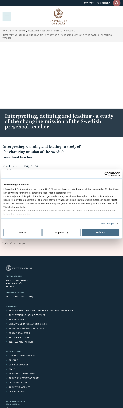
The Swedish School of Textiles (27, 252)
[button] (115, 128)
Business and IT (18, 257)
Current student (18, 302)
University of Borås (14, 31)
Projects (69, 31)
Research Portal (51, 31)
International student (22, 293)
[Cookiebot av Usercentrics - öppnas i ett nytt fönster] (107, 174)
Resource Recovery (20, 275)
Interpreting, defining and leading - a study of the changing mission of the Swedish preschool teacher (58, 36)
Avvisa (22, 232)
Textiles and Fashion (21, 279)
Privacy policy (17, 329)
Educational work (19, 270)
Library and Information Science (28, 261)
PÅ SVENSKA (103, 3)
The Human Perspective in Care (26, 266)
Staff (12, 307)
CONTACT (89, 3)
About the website (19, 324)
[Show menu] (7, 16)
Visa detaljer (107, 223)
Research (33, 31)
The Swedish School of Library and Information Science (41, 248)
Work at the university (22, 311)
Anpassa (61, 232)
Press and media (18, 320)
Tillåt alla (100, 232)
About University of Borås (24, 315)
